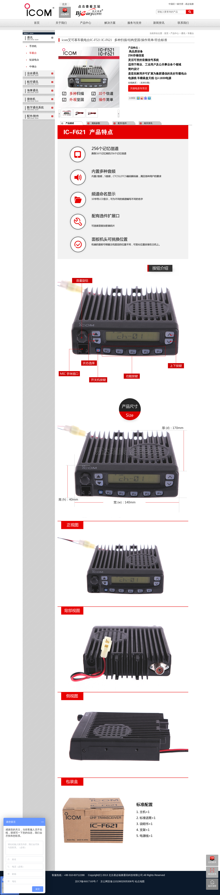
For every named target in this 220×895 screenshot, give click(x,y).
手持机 (31, 46)
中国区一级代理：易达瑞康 (181, 4)
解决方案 (110, 22)
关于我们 (61, 22)
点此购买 (212, 862)
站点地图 (140, 881)
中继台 (31, 66)
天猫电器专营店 (138, 88)
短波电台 (32, 59)
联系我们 (183, 22)
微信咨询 (212, 874)
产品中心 (85, 22)
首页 (37, 22)
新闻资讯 (158, 22)
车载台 (31, 53)
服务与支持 (134, 22)
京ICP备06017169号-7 (87, 881)
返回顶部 (212, 886)
